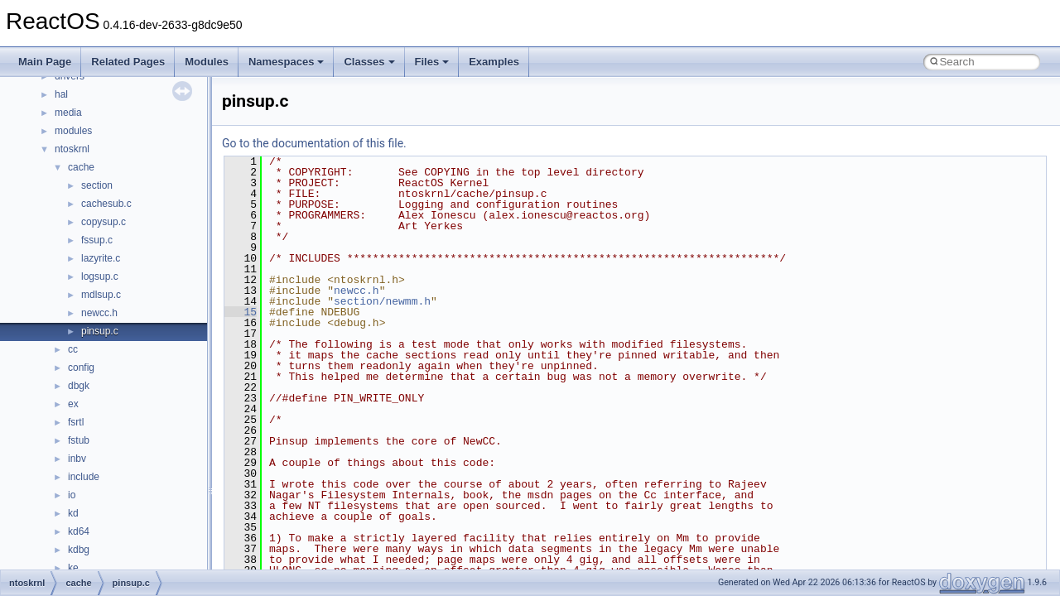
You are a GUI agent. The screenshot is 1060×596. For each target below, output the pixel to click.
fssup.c (97, 240)
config (81, 367)
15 (240, 312)
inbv (77, 458)
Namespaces (286, 61)
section (97, 185)
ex (73, 404)
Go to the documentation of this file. (314, 143)
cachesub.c (106, 203)
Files (432, 61)
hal (61, 94)
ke (73, 568)
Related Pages (128, 61)
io (71, 495)
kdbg (78, 549)
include (83, 477)
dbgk (78, 386)
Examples (494, 61)
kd (73, 513)
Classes (369, 61)
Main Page (44, 61)
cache (81, 167)
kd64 (78, 531)
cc (73, 349)
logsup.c (99, 276)
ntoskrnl (72, 149)
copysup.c (103, 222)
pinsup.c (99, 331)
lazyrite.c (100, 258)
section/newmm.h (382, 301)
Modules (207, 61)
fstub (78, 440)
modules (73, 131)
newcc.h (99, 313)
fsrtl (76, 422)
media (68, 112)
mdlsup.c (101, 294)
